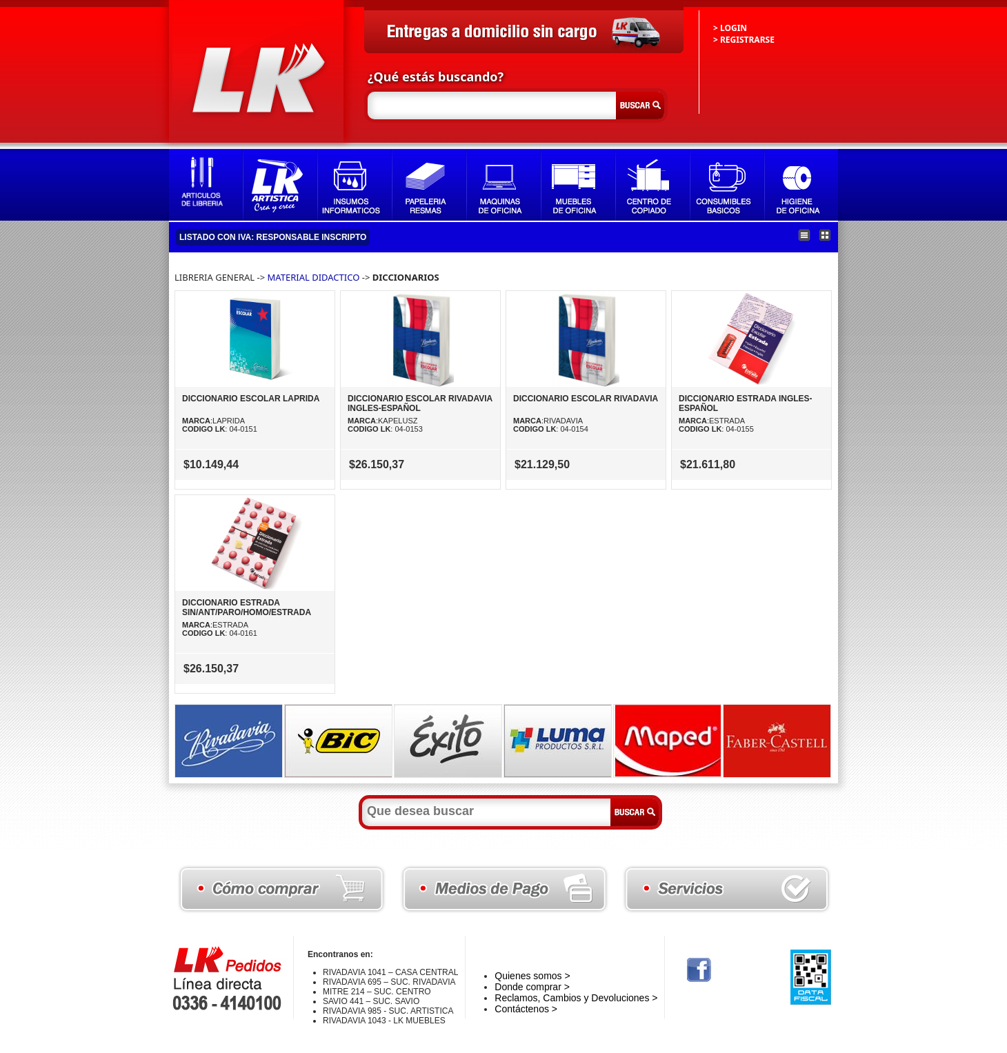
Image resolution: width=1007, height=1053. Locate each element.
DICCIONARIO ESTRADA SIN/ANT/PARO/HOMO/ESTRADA (246, 607)
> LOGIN (730, 28)
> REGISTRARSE (744, 40)
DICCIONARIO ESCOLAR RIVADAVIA (585, 398)
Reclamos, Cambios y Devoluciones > (576, 997)
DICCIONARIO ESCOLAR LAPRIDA (250, 398)
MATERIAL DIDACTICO (314, 277)
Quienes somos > (532, 975)
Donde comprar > (532, 986)
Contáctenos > (526, 1008)
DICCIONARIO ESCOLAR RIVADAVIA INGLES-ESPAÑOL (420, 403)
